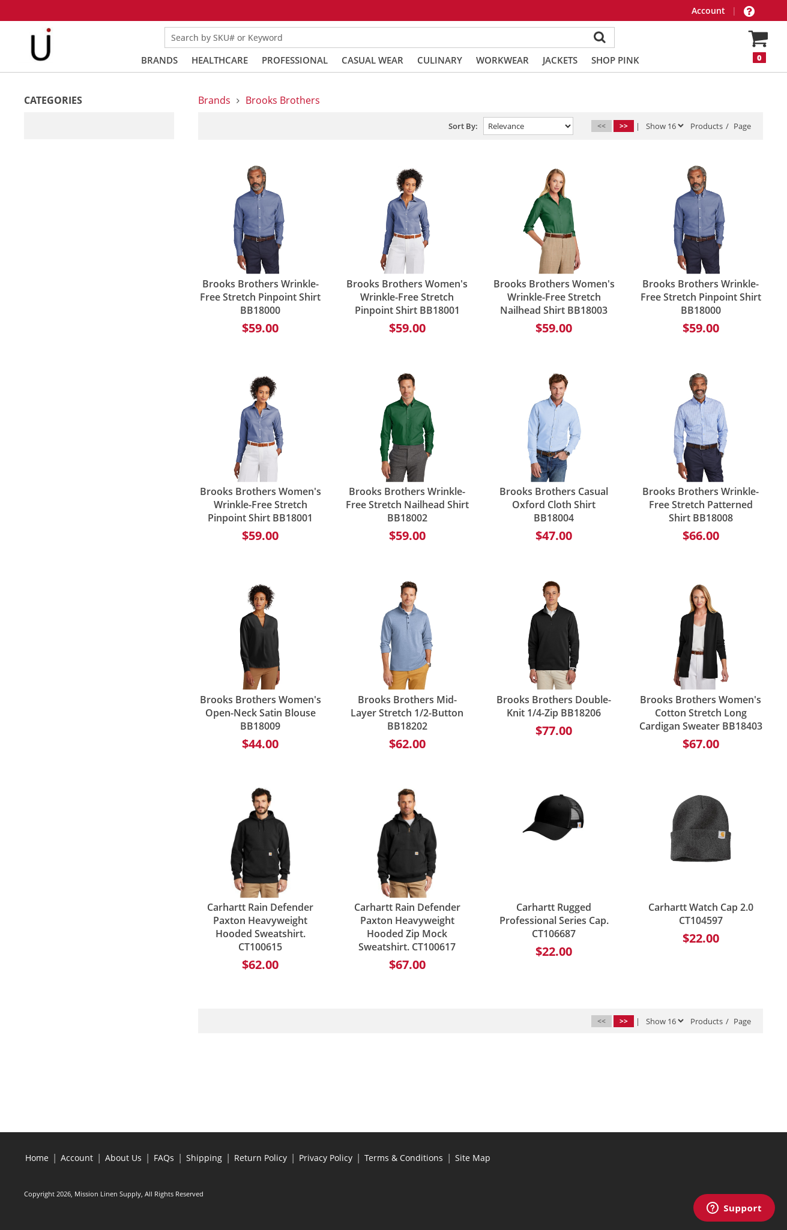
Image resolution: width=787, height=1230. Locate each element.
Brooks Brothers (283, 100)
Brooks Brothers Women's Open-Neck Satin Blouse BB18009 (260, 713)
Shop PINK (615, 60)
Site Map (472, 1157)
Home (37, 1157)
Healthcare (219, 60)
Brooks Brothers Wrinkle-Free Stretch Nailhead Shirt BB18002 (407, 504)
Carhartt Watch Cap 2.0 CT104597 (700, 914)
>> (624, 126)
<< (601, 126)
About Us (123, 1157)
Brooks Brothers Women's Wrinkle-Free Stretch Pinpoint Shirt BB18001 (407, 297)
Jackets (560, 60)
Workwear (502, 60)
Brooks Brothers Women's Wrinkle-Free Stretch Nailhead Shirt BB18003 (554, 297)
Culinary (439, 60)
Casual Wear (372, 60)
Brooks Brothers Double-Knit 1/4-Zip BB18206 (553, 706)
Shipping (204, 1157)
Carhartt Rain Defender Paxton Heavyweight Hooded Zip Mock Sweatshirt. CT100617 (407, 927)
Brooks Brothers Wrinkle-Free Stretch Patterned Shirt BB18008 (700, 504)
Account (710, 10)
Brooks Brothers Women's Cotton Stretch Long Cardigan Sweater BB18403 (700, 713)
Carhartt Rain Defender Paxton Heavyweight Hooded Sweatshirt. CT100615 (260, 927)
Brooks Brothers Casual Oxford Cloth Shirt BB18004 (553, 504)
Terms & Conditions (403, 1157)
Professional (295, 60)
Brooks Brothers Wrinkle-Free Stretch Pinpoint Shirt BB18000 (260, 297)
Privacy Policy (325, 1157)
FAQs (164, 1157)
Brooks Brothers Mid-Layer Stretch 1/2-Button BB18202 (407, 713)
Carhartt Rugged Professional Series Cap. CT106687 (554, 920)
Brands (159, 60)
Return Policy (260, 1157)
